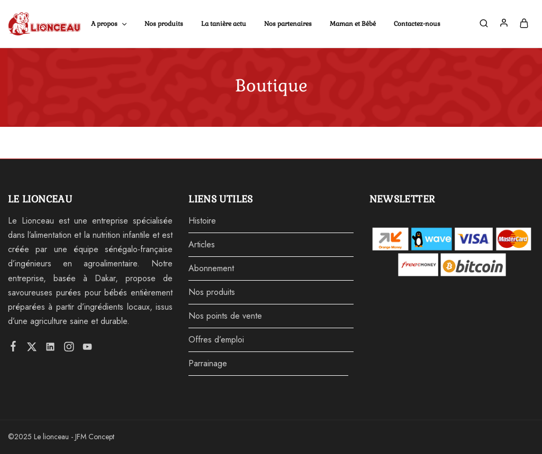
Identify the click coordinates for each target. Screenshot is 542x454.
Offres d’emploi (216, 339)
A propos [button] (109, 24)
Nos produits (163, 24)
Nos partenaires (288, 24)
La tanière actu (223, 24)
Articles (201, 244)
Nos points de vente (225, 316)
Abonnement (211, 268)
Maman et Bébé (353, 24)
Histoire (202, 221)
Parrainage (207, 363)
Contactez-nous (417, 24)
